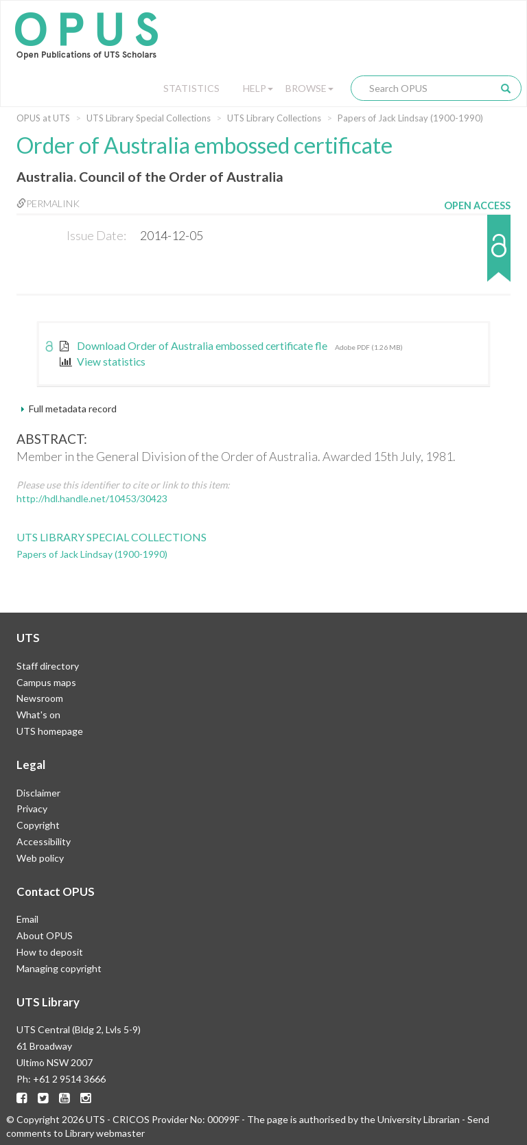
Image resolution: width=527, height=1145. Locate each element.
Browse (309, 88)
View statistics (102, 361)
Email (27, 919)
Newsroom (39, 698)
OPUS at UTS (43, 118)
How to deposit (49, 952)
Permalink (48, 203)
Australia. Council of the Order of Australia (149, 177)
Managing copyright (59, 968)
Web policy (40, 858)
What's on (38, 714)
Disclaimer (38, 793)
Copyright (38, 825)
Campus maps (46, 682)
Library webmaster (105, 1133)
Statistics (191, 88)
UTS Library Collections (274, 118)
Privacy (31, 808)
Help (258, 88)
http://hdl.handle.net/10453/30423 (91, 498)
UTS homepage (49, 731)
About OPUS (44, 935)
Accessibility (43, 841)
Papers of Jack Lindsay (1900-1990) (410, 118)
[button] (477, 255)
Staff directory (47, 666)
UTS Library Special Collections (148, 118)
